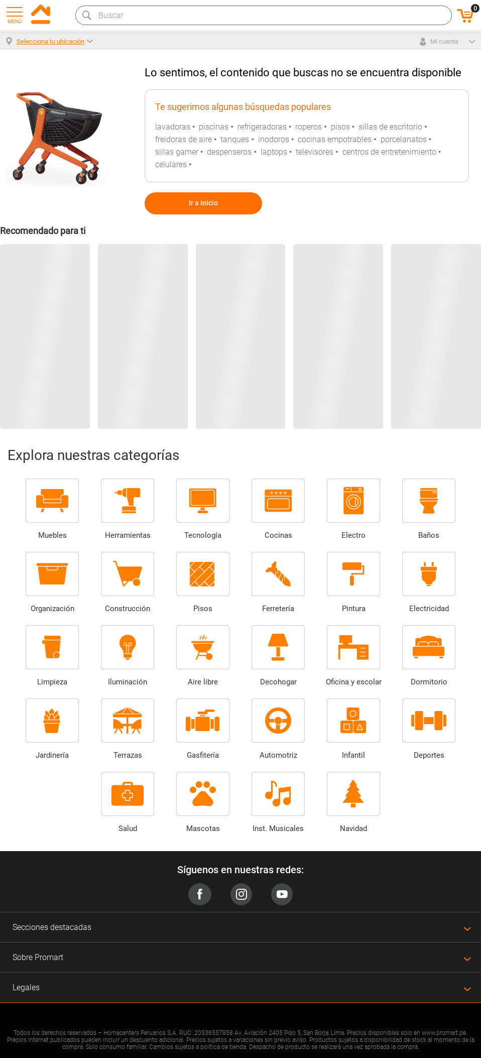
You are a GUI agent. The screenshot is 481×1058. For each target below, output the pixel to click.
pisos (340, 127)
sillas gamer (176, 152)
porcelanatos (404, 139)
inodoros (273, 139)
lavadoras (172, 127)
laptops (274, 152)
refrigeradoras (262, 127)
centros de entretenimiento (389, 152)
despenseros (229, 152)
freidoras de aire (183, 139)
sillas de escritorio (390, 127)
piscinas (213, 127)
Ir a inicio (203, 203)
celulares (171, 164)
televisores (314, 152)
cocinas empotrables (335, 139)
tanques (234, 139)
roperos (308, 127)
